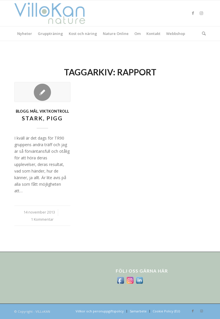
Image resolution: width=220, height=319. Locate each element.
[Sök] (202, 33)
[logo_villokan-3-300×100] (53, 13)
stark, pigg (42, 118)
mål (34, 111)
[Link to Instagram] (201, 13)
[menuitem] (24, 33)
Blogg (22, 111)
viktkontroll (54, 111)
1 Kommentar (42, 219)
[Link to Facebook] (192, 13)
